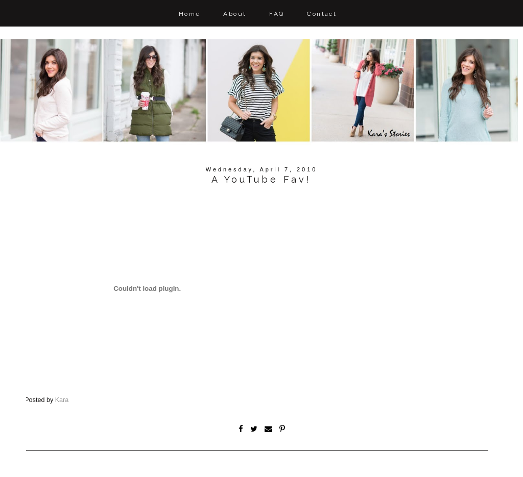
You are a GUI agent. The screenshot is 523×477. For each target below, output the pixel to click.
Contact (322, 13)
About (234, 13)
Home (190, 13)
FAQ (276, 13)
